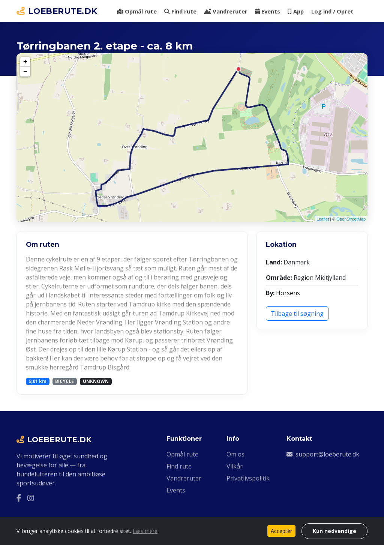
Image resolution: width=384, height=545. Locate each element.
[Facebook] (18, 498)
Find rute (180, 11)
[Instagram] (30, 498)
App (296, 11)
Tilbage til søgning (297, 313)
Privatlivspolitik (248, 478)
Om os (235, 454)
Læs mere (145, 530)
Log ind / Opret (332, 11)
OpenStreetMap (351, 219)
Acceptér (281, 530)
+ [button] (25, 61)
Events (267, 11)
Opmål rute (137, 11)
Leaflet (322, 219)
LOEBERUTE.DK (57, 11)
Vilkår (234, 466)
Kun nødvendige (334, 530)
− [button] (25, 71)
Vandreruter (226, 11)
